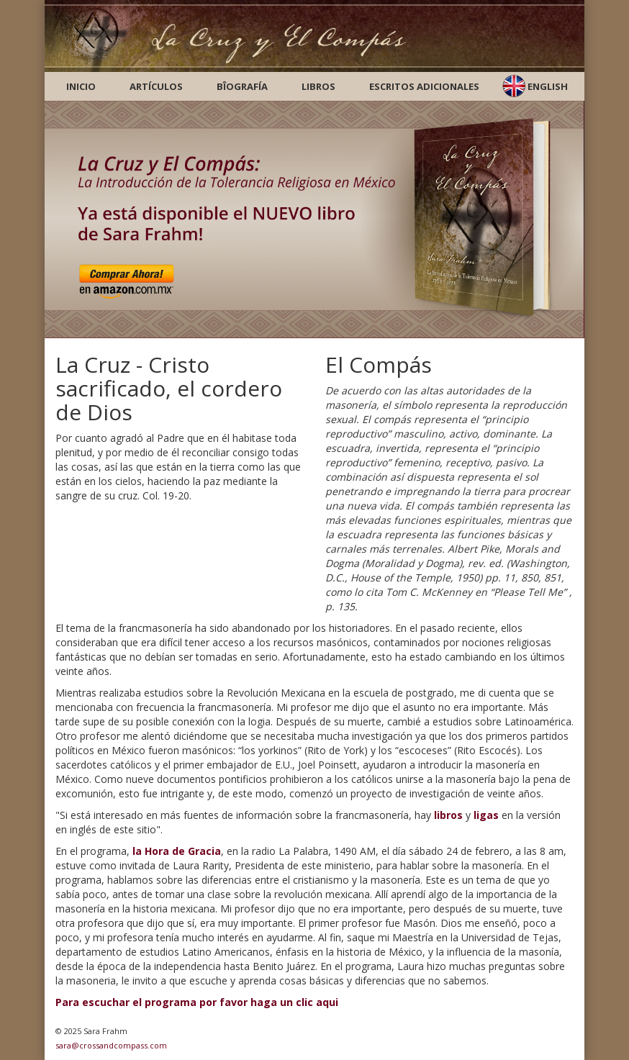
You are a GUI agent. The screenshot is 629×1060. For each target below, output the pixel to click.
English (548, 86)
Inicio (81, 86)
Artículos (156, 86)
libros (448, 815)
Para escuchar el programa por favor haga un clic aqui (196, 1002)
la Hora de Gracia (176, 851)
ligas (486, 815)
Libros (318, 86)
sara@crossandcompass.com (111, 1045)
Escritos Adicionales (424, 86)
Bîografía (242, 86)
